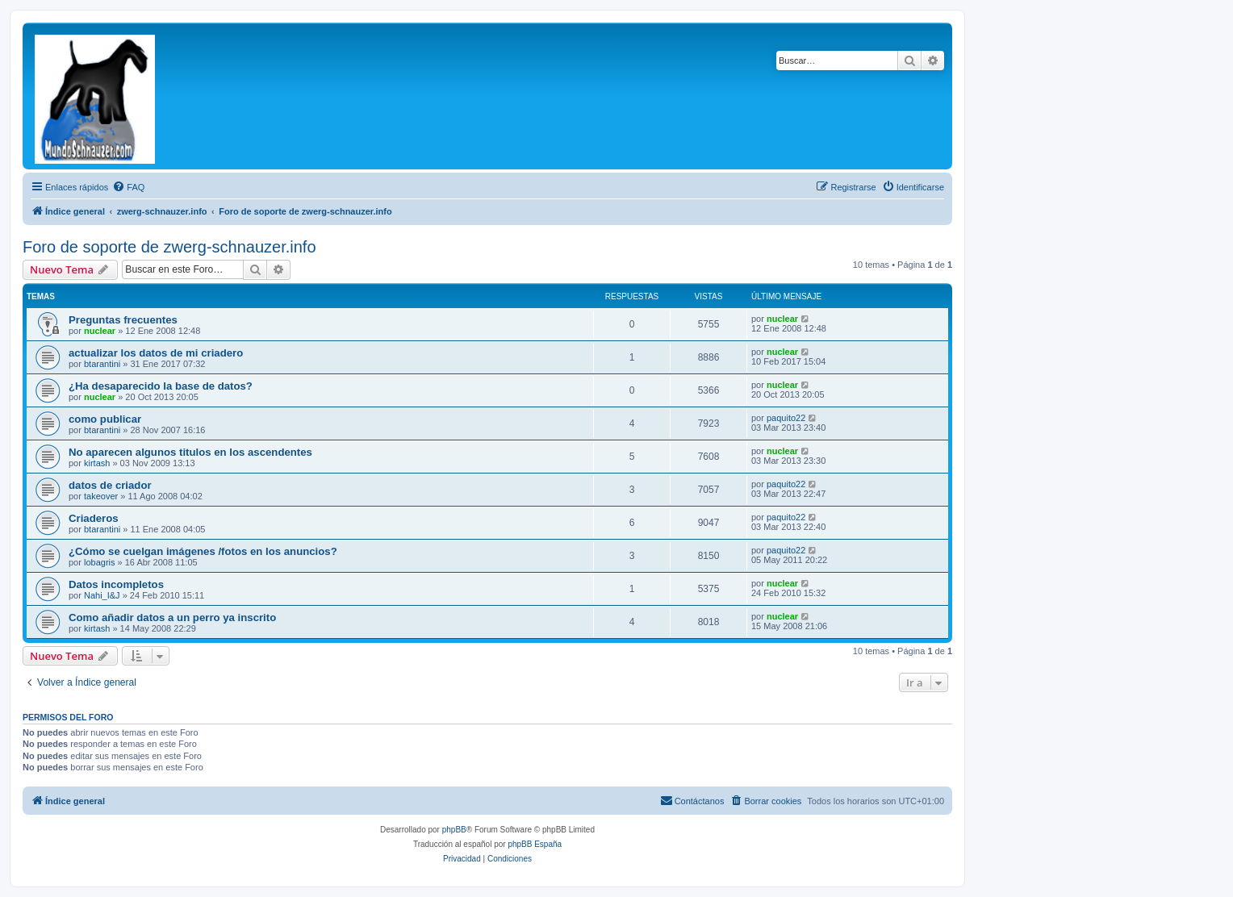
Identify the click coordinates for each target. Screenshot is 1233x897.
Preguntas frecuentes (123, 320)
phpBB (454, 829)
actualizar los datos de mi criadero (156, 353)
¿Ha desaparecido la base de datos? (161, 386)
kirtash (97, 463)
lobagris (99, 562)
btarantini (102, 364)
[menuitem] (128, 187)
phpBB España (535, 844)
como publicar (105, 419)
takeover (101, 496)
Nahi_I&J (102, 595)
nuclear (99, 331)
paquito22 (786, 418)
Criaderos (94, 518)
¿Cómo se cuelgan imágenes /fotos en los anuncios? (203, 551)
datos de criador (110, 485)
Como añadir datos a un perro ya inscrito (172, 617)
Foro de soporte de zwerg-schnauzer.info (169, 247)
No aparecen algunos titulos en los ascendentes (190, 452)
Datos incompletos (116, 584)
